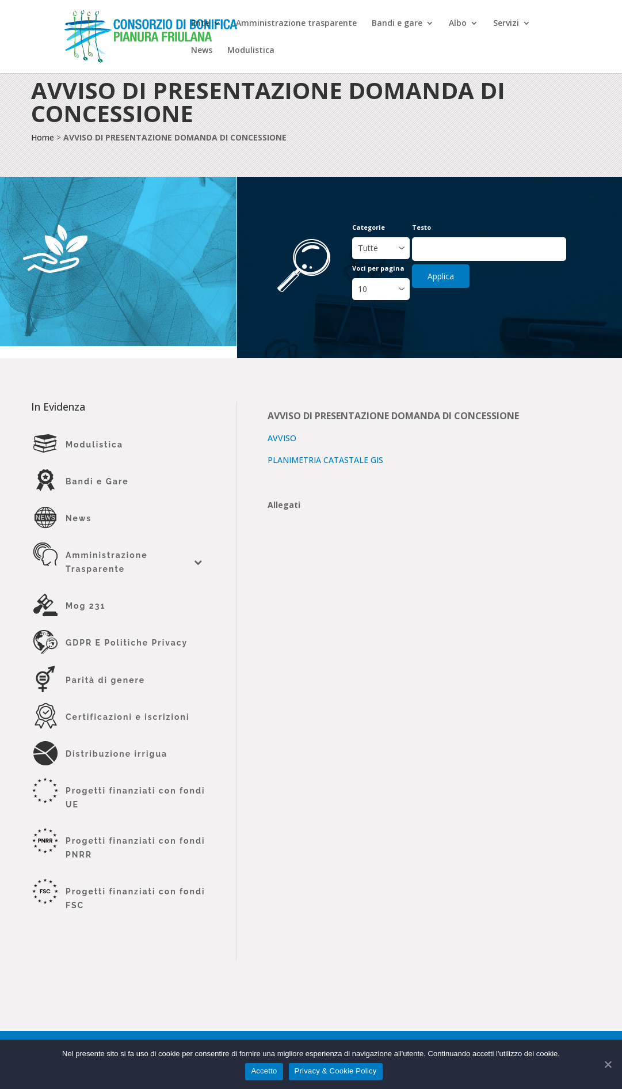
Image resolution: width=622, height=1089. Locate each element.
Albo (458, 23)
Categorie (368, 227)
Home (42, 137)
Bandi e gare (397, 23)
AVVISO (282, 437)
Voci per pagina (378, 268)
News (201, 50)
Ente (200, 23)
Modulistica (250, 50)
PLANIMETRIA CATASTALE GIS (325, 459)
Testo (421, 227)
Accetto (264, 1071)
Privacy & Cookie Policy (336, 1071)
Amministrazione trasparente (296, 23)
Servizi (506, 23)
